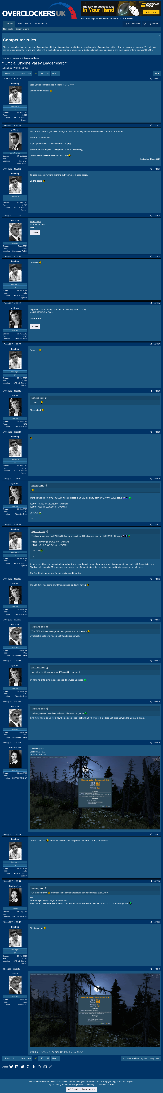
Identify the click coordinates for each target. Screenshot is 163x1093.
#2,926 (157, 303)
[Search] (153, 23)
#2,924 (157, 215)
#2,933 (157, 620)
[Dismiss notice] (158, 36)
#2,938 (157, 881)
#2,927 (157, 344)
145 (23, 73)
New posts (8, 29)
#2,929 (157, 432)
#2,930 (157, 479)
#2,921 (157, 79)
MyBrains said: (38, 531)
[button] (31, 23)
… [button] (18, 73)
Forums (9, 23)
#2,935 (157, 702)
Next (54, 73)
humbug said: (37, 398)
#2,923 (157, 169)
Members (39, 23)
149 (47, 73)
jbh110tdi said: (38, 667)
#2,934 (157, 661)
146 (29, 73)
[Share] (151, 79)
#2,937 (157, 834)
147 (35, 73)
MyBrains (63, 504)
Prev (7, 73)
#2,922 (157, 125)
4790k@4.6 (35, 221)
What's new (23, 23)
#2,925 (157, 256)
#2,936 (157, 743)
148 (41, 73)
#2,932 (157, 579)
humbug (8, 68)
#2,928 (157, 391)
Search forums (22, 29)
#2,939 (157, 922)
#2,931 (157, 524)
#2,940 (157, 969)
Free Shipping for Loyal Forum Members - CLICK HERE (107, 18)
